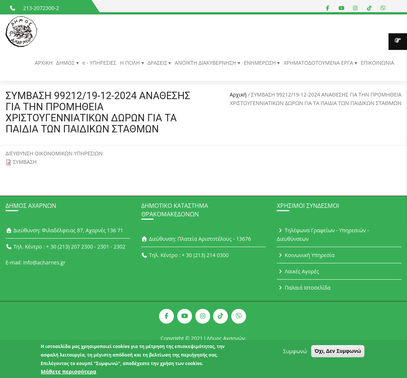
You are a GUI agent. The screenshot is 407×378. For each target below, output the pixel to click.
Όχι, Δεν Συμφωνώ (337, 354)
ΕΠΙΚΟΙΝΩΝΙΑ (377, 62)
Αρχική (238, 94)
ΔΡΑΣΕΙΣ (158, 62)
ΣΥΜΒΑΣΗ (25, 161)
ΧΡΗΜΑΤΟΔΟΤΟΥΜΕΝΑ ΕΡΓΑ (318, 62)
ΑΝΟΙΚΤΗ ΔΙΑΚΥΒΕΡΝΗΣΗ (206, 62)
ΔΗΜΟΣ (66, 62)
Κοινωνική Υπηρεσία (305, 255)
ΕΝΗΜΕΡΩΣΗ (260, 62)
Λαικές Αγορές (298, 271)
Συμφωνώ (295, 354)
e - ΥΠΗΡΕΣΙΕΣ (100, 62)
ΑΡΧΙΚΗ (44, 62)
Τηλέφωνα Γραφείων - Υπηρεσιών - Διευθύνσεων (323, 234)
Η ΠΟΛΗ (130, 62)
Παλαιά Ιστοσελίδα (303, 287)
